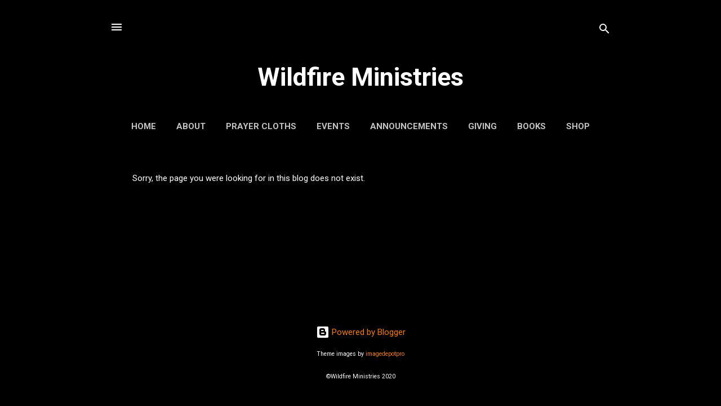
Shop (578, 126)
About (191, 126)
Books (531, 126)
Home (143, 126)
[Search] (604, 31)
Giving (482, 126)
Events (333, 126)
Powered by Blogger (361, 332)
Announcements (409, 126)
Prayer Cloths (261, 126)
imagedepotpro (385, 354)
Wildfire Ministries (360, 77)
